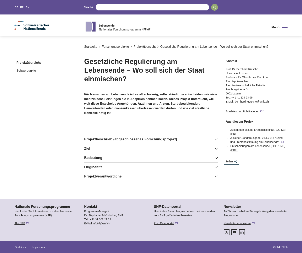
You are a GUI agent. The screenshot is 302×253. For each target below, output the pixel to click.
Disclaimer (20, 247)
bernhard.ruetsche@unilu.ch (252, 101)
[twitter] (226, 232)
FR (22, 7)
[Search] (214, 7)
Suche (89, 7)
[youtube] (234, 232)
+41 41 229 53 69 (241, 97)
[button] (280, 27)
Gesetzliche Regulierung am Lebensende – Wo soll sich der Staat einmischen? (212, 46)
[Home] (175, 26)
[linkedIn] (242, 232)
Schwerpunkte (26, 70)
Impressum (38, 247)
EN (27, 7)
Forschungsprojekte (114, 46)
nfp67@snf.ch (101, 223)
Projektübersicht (143, 46)
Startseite (90, 46)
